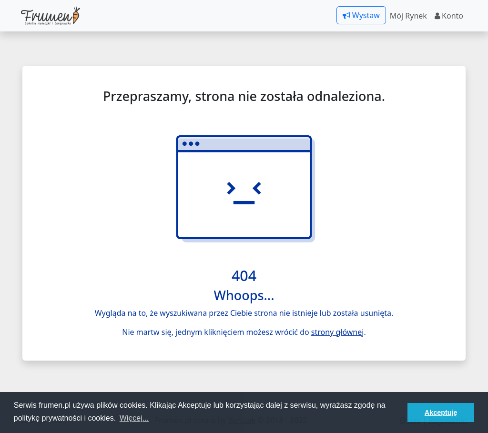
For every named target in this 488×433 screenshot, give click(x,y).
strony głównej (337, 332)
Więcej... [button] (134, 418)
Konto (449, 15)
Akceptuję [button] (441, 412)
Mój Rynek (408, 15)
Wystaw (361, 15)
